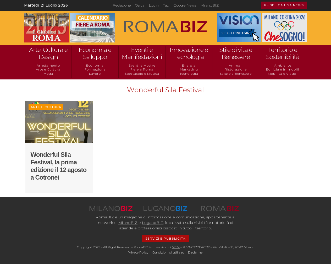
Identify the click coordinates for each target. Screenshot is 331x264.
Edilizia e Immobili (282, 69)
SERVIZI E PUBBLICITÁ (165, 238)
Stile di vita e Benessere (235, 53)
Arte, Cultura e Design (48, 53)
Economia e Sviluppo (95, 53)
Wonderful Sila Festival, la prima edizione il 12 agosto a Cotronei (58, 166)
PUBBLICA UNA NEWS (284, 5)
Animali (235, 65)
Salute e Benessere (236, 74)
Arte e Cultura (48, 69)
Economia (95, 65)
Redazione (122, 5)
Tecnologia (189, 74)
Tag (166, 5)
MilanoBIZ (209, 5)
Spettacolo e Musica (142, 74)
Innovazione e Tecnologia (189, 53)
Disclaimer (196, 252)
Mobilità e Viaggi (282, 74)
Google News (184, 5)
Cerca (140, 5)
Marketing (189, 69)
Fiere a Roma (141, 69)
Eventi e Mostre (142, 65)
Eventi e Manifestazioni (142, 53)
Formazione (95, 69)
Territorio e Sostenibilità (282, 53)
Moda (48, 74)
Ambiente (282, 65)
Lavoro (95, 74)
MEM (176, 247)
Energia (189, 65)
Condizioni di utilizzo (168, 252)
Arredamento (48, 65)
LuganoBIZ (152, 222)
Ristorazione (236, 69)
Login (154, 5)
